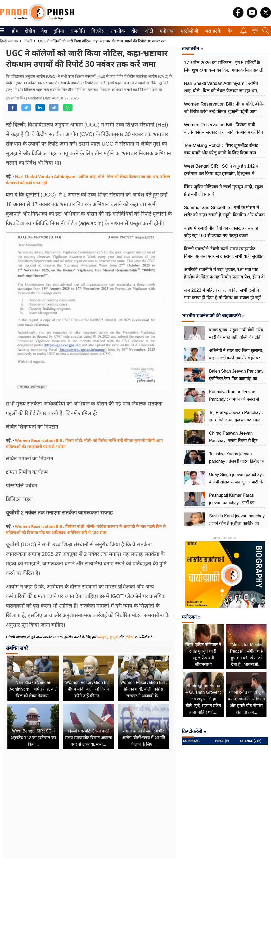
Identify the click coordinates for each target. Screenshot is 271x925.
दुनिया (58, 31)
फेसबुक (102, 637)
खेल (134, 31)
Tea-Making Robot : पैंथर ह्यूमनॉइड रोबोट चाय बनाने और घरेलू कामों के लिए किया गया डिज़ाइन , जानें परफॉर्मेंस (221, 153)
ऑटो (148, 31)
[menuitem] (15, 31)
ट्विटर (129, 637)
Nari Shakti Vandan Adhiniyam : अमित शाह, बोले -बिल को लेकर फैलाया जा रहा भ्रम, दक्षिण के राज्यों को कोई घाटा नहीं (221, 91)
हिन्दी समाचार (9, 41)
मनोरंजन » (191, 617)
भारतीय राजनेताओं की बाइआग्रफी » (213, 315)
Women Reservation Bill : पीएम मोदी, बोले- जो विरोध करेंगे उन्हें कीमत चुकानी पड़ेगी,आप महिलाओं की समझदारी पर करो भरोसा (224, 111)
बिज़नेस (97, 31)
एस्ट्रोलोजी (188, 31)
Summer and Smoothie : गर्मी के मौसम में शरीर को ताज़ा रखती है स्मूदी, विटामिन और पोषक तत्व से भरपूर (224, 215)
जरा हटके (212, 31)
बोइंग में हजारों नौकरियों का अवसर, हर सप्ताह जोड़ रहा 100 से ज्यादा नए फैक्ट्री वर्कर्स (221, 232)
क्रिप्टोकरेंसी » (194, 731)
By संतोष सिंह (16, 98)
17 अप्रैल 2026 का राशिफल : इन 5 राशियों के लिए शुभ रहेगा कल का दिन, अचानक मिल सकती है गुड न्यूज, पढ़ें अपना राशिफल (223, 70)
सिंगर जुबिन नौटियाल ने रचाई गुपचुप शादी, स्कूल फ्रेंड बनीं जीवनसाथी (223, 190)
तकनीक (117, 31)
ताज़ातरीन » (192, 48)
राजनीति (76, 31)
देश (43, 31)
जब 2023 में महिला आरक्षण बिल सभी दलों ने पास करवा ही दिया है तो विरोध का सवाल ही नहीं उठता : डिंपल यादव (222, 298)
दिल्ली (28, 41)
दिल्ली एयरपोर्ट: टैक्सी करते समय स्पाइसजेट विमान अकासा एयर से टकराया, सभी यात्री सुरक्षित (224, 252)
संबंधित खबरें (17, 648)
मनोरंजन (166, 31)
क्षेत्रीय (29, 31)
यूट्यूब (113, 637)
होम (15, 31)
